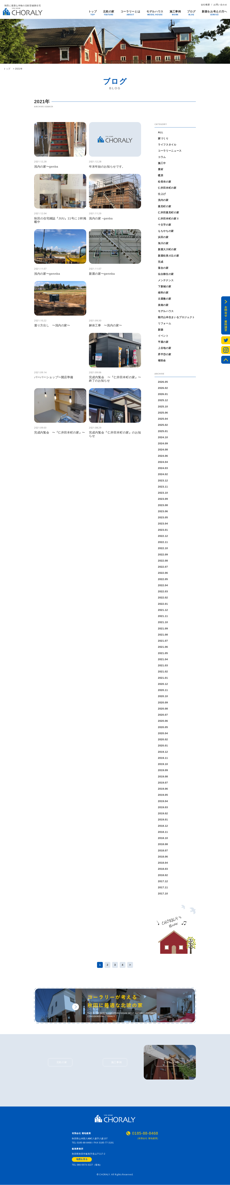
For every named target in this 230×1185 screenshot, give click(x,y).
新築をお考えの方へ (214, 12)
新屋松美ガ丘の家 (168, 255)
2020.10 (163, 696)
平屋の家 (163, 341)
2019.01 (163, 819)
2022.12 (163, 536)
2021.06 (163, 646)
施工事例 (175, 12)
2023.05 (163, 517)
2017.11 (163, 887)
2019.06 (163, 788)
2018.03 (163, 868)
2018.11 (163, 832)
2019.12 (163, 751)
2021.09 (163, 628)
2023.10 (163, 492)
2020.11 (163, 690)
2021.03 (163, 665)
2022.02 (163, 597)
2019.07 (163, 782)
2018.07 (163, 850)
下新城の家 (164, 286)
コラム (162, 157)
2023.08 (163, 505)
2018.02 (163, 875)
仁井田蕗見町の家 (168, 212)
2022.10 (163, 548)
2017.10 (163, 893)
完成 (160, 261)
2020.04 (163, 733)
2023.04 (163, 523)
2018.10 (163, 838)
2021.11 (163, 616)
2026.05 (163, 381)
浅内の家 (163, 200)
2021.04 (163, 659)
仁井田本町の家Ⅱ (168, 218)
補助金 (162, 360)
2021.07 (163, 640)
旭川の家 (163, 243)
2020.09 (163, 702)
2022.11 (163, 542)
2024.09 (163, 443)
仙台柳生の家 (166, 274)
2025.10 (163, 406)
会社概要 (205, 4)
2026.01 (163, 394)
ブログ (191, 12)
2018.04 (163, 862)
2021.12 (163, 610)
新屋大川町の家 (167, 249)
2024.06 (163, 455)
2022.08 (163, 560)
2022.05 (163, 579)
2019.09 (163, 770)
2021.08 (163, 634)
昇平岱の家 (164, 354)
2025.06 (163, 412)
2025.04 (163, 418)
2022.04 (163, 585)
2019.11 (163, 758)
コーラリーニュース (170, 150)
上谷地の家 (164, 348)
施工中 (162, 163)
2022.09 (163, 554)
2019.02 (163, 813)
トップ (92, 12)
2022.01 (163, 603)
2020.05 (163, 727)
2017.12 (163, 881)
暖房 (160, 175)
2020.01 (163, 745)
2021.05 (163, 653)
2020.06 (163, 720)
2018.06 (163, 856)
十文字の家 (164, 224)
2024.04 (163, 462)
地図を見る (82, 1159)
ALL (160, 132)
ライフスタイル (167, 144)
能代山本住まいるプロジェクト (176, 317)
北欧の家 (108, 12)
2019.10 (163, 764)
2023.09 (163, 498)
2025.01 (163, 431)
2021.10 (163, 622)
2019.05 (163, 794)
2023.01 (163, 529)
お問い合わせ (220, 4)
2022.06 (163, 572)
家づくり (163, 138)
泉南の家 (163, 305)
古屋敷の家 (164, 298)
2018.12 (163, 825)
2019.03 (163, 807)
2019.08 (163, 776)
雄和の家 (163, 292)
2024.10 (163, 437)
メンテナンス (166, 280)
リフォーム (164, 323)
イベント (163, 335)
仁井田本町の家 (167, 187)
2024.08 (163, 449)
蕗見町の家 (164, 206)
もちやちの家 (166, 231)
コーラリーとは (130, 12)
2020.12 (163, 684)
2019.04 (163, 801)
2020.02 (163, 739)
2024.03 (163, 468)
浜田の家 (163, 237)
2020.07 (163, 714)
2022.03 (163, 591)
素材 (160, 169)
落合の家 (163, 267)
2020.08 (163, 708)
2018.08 (163, 844)
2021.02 (163, 671)
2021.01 (163, 677)
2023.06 (163, 511)
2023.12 (163, 480)
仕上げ (162, 193)
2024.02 (163, 474)
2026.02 (163, 388)
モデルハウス (154, 12)
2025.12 (163, 400)
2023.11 (163, 486)
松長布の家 (164, 181)
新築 (160, 329)
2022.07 (163, 566)
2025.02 (163, 424)
